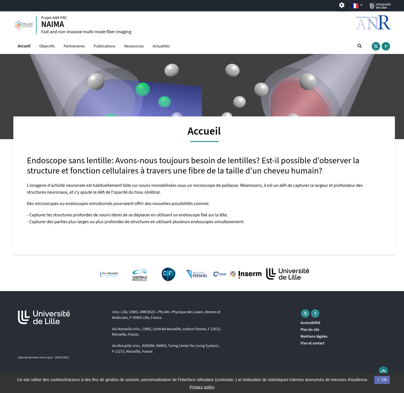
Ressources (134, 46)
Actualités (161, 46)
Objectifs (47, 46)
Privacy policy (202, 387)
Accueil (24, 46)
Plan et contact (312, 343)
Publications (104, 46)
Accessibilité (310, 322)
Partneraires (74, 46)
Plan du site (309, 329)
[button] (383, 371)
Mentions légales (313, 336)
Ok (382, 379)
